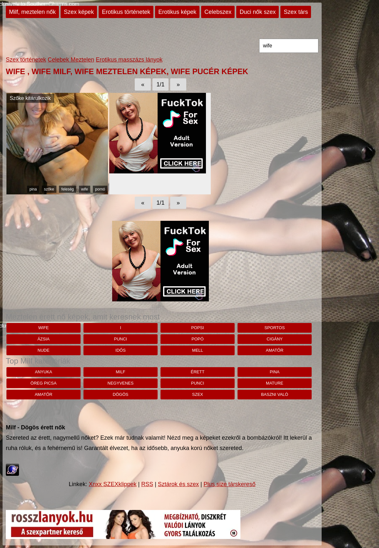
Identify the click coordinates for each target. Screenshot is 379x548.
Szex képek (79, 12)
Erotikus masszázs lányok (129, 59)
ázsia (43, 339)
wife (84, 189)
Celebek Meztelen (71, 59)
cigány (275, 339)
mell (197, 350)
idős (120, 350)
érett (198, 371)
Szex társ (296, 12)
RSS (147, 484)
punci (120, 339)
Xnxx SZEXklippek (112, 484)
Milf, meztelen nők (32, 12)
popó (197, 339)
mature (274, 383)
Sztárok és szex (178, 484)
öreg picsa (44, 383)
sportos (274, 327)
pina (33, 189)
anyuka (43, 371)
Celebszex (217, 12)
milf (120, 371)
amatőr (275, 350)
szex (197, 394)
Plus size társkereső (230, 484)
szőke (49, 189)
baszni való (274, 394)
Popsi (197, 327)
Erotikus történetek (126, 12)
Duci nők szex (257, 12)
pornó (100, 189)
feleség (67, 189)
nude (44, 350)
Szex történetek (26, 59)
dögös (120, 394)
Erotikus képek (177, 12)
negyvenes (121, 383)
